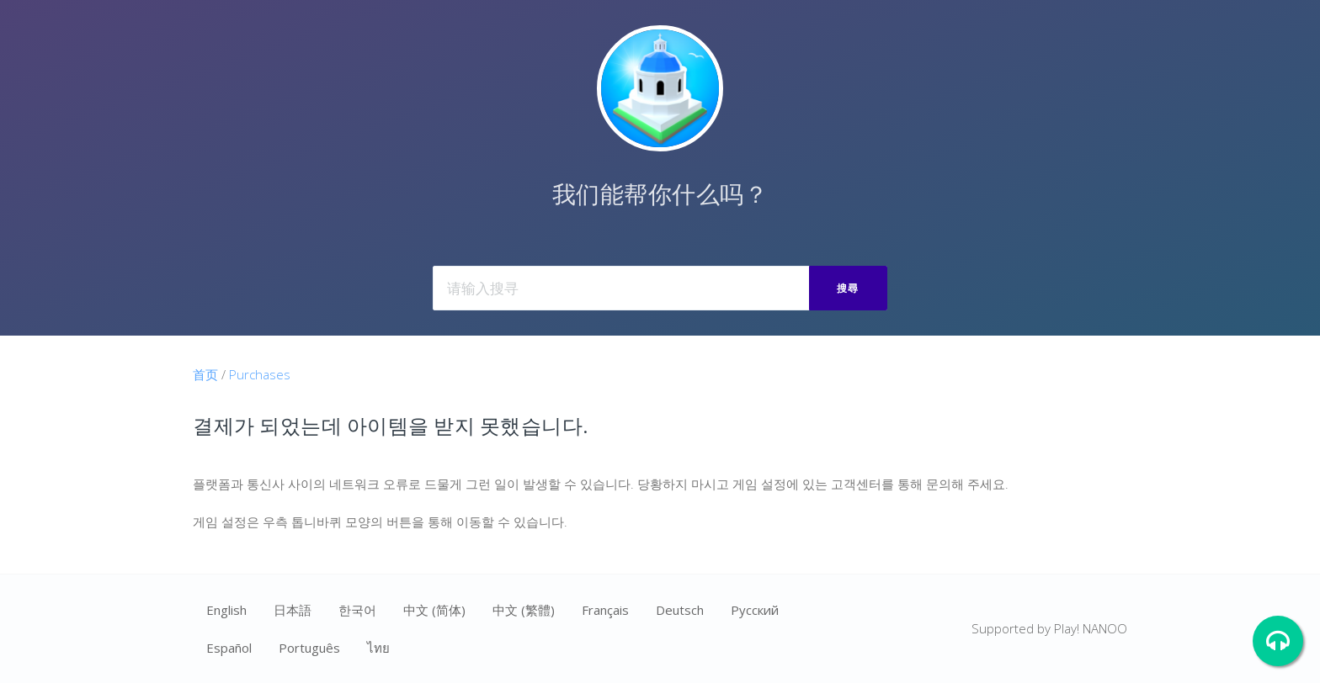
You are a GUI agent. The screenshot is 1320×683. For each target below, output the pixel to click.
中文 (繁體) (523, 609)
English (226, 609)
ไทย (378, 647)
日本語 (292, 609)
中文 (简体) (434, 609)
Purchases (259, 374)
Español (229, 647)
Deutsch (680, 609)
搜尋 (848, 288)
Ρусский (755, 609)
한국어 (357, 609)
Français (605, 609)
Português (309, 647)
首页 (205, 374)
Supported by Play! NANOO (1049, 628)
